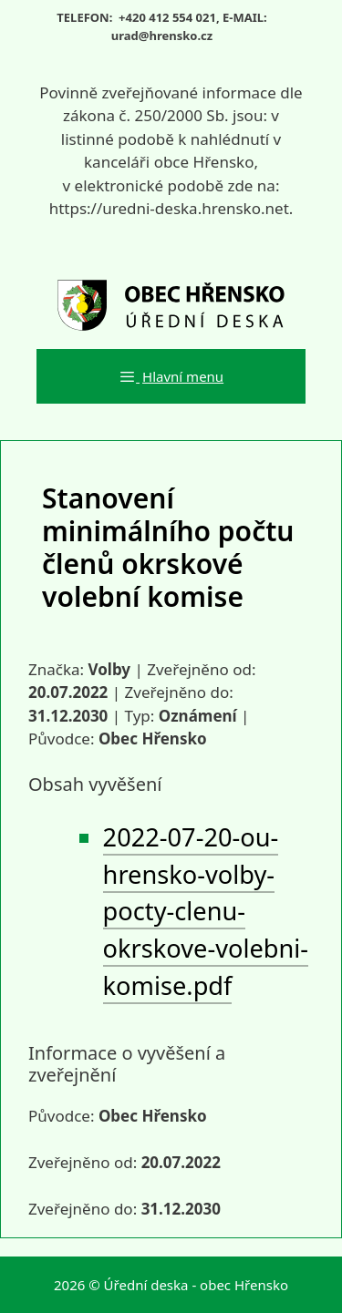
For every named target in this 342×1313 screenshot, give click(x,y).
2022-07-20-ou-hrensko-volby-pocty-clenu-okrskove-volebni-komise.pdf (205, 911)
